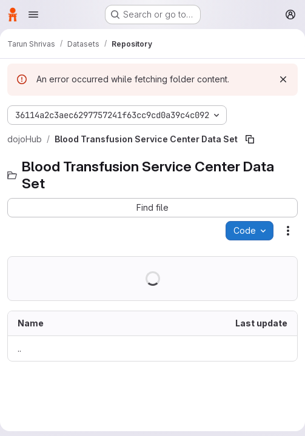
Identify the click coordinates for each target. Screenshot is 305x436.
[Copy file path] (250, 139)
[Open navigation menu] (33, 14)
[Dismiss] (283, 79)
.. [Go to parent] (19, 348)
